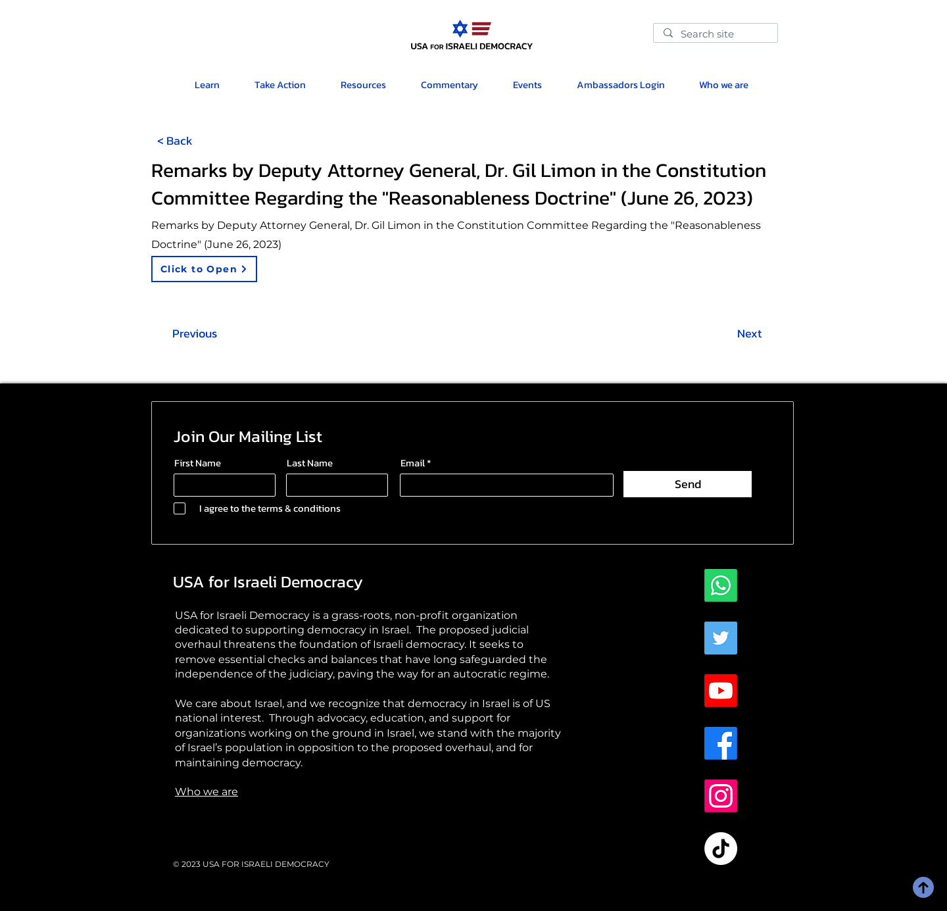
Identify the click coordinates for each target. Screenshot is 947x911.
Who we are (206, 791)
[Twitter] (720, 638)
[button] (363, 84)
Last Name (310, 463)
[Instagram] (720, 795)
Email (413, 463)
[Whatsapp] (720, 585)
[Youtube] (720, 690)
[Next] (749, 333)
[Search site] (715, 35)
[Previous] (194, 333)
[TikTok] (720, 848)
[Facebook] (720, 743)
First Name (197, 463)
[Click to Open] (204, 269)
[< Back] (175, 140)
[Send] (687, 484)
